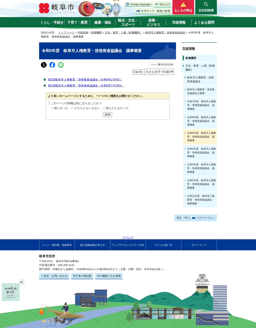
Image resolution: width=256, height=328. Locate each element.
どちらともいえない (87, 108)
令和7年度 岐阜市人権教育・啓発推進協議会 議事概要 (201, 105)
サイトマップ (199, 245)
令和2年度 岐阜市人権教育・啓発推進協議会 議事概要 (201, 184)
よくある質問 (204, 22)
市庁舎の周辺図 (82, 275)
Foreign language (140, 4)
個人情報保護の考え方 (92, 245)
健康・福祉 (102, 22)
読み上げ (165, 4)
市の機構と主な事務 (109, 275)
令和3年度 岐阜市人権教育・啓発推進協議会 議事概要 (201, 168)
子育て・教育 (77, 22)
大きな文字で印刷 (157, 72)
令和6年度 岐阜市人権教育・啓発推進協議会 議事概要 (201, 121)
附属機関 (96, 32)
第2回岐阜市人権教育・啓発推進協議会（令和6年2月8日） (85, 79)
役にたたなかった (117, 108)
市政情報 (178, 22)
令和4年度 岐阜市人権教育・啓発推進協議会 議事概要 (201, 152)
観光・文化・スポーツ (128, 22)
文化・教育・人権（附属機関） (123, 32)
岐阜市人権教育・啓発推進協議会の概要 (201, 91)
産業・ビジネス (153, 22)
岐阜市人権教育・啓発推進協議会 (165, 32)
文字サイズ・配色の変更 (155, 10)
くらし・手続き (52, 22)
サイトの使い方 (163, 245)
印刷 (135, 72)
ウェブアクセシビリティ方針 (128, 245)
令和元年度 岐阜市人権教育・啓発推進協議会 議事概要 (201, 200)
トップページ (66, 32)
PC (186, 217)
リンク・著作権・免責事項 (57, 245)
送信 (107, 114)
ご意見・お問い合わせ (54, 275)
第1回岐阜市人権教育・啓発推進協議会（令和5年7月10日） (86, 85)
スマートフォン (206, 217)
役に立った (61, 108)
